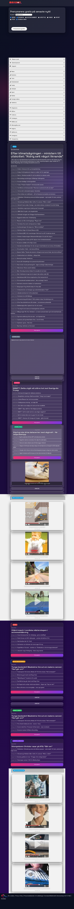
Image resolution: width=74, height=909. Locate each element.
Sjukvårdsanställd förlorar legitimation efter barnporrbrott (32, 277)
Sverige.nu (37, 135)
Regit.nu (37, 128)
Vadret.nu (37, 102)
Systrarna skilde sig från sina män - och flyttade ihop (31, 316)
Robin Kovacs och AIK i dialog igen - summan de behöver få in (33, 638)
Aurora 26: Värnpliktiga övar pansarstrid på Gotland (30, 261)
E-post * (12, 14)
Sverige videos (37, 99)
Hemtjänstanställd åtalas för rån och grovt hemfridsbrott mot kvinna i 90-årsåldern (39, 246)
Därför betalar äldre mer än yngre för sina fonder (30, 415)
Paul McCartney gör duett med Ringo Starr (28, 681)
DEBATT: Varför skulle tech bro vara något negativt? (32, 412)
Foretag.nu (37, 118)
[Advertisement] (37, 46)
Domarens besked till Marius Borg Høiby (27, 730)
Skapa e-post (37, 59)
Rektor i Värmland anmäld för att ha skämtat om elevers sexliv (33, 175)
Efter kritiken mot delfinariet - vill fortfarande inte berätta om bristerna (36, 194)
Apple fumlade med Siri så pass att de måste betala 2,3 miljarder (35, 453)
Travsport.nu (37, 139)
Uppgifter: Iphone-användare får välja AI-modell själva (33, 440)
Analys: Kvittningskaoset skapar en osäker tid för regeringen (33, 172)
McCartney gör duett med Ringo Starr (27, 675)
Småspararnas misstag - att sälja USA (28, 402)
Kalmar (37, 95)
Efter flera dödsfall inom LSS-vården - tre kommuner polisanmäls (34, 302)
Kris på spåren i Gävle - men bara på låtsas (28, 249)
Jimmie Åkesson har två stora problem (28, 399)
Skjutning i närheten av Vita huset (26, 326)
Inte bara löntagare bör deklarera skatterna (29, 393)
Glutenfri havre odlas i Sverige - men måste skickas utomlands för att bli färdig (38, 205)
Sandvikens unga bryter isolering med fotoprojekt (31, 208)
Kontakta (3, 899)
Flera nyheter (37, 330)
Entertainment (37, 82)
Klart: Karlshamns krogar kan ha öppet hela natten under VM (32, 274)
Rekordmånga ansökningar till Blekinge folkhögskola (30, 178)
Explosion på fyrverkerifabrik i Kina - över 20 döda (30, 319)
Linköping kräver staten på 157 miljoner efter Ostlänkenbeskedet (34, 239)
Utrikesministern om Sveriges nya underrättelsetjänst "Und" (32, 290)
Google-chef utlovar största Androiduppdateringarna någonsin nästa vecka (39, 450)
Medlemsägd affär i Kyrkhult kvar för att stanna (29, 305)
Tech (37, 78)
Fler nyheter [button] (37, 422)
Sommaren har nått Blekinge (24, 296)
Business (37, 75)
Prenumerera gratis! (19, 28)
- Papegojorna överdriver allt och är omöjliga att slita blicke (37, 483)
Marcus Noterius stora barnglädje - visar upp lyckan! (30, 687)
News (37, 71)
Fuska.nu (37, 115)
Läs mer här (14, 166)
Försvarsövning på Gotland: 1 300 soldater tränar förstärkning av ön (35, 299)
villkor (25, 19)
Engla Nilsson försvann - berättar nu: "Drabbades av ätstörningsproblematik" (37, 647)
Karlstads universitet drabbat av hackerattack (29, 283)
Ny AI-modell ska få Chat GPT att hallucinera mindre (32, 437)
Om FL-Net (67, 896)
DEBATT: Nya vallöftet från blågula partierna (30, 408)
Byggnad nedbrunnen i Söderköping (26, 217)
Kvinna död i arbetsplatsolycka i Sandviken (29, 191)
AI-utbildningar (39, 896)
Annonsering (60, 896)
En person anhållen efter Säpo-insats (27, 242)
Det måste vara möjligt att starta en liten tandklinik (31, 405)
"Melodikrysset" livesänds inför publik (27, 678)
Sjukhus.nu (37, 132)
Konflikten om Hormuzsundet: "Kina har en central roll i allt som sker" (36, 188)
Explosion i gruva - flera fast (24, 322)
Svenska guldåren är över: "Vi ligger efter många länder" (32, 757)
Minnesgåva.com (37, 125)
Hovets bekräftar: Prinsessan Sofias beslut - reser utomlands (33, 727)
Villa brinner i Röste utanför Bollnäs (26, 268)
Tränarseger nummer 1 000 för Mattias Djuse (28, 760)
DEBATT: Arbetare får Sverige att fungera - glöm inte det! (33, 418)
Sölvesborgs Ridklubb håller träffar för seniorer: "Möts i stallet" (34, 202)
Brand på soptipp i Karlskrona (24, 258)
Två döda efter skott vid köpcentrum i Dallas (29, 224)
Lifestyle (37, 89)
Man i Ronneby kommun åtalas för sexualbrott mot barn (31, 271)
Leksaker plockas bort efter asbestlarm (27, 293)
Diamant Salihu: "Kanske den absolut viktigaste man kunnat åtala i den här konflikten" (39, 252)
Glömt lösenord (37, 63)
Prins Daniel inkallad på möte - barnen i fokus (29, 723)
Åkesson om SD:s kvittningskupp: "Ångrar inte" (29, 220)
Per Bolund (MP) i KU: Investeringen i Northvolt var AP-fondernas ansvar (36, 233)
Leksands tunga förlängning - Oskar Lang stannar (30, 650)
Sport (37, 92)
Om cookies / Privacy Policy (15, 896)
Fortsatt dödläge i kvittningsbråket (26, 181)
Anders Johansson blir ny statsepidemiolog (29, 169)
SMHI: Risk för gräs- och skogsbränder (28, 211)
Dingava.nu (37, 108)
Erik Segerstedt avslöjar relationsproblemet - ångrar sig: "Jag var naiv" (35, 684)
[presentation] (19, 23)
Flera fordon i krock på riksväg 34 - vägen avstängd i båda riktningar (35, 264)
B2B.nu (37, 111)
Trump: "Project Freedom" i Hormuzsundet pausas (30, 184)
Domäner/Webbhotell (50, 896)
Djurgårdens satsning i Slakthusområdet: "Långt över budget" (34, 396)
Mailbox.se (37, 122)
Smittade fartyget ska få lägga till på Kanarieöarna (31, 214)
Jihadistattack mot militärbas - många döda (28, 255)
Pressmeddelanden (29, 896)
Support (37, 66)
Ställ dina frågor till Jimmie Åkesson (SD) (28, 230)
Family (37, 85)
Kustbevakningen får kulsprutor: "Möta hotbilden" (30, 227)
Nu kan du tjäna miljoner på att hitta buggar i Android (33, 443)
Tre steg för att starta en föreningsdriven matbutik (30, 308)
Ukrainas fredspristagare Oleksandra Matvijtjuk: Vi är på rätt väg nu (34, 236)
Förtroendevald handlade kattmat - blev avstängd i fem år (32, 280)
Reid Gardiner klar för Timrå (24, 641)
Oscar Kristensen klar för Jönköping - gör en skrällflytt (31, 635)
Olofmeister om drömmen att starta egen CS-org (30, 644)
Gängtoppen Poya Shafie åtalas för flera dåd (29, 286)
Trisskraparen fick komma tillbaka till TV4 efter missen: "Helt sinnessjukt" (36, 671)
